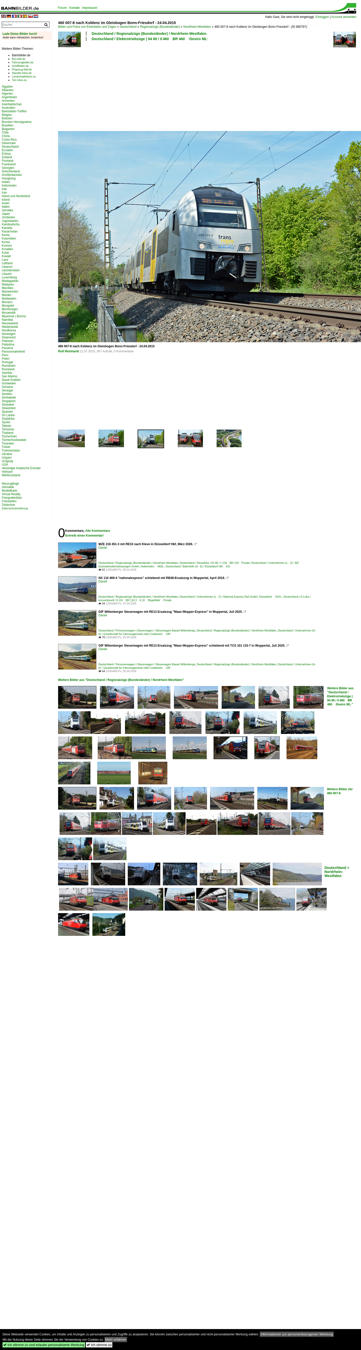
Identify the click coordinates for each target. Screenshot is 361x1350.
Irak (4, 189)
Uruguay (7, 461)
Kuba (5, 252)
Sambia (7, 373)
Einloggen (322, 17)
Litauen (7, 274)
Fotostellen (9, 501)
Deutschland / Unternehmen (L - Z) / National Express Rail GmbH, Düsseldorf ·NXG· (230, 596)
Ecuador (7, 150)
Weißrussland (11, 475)
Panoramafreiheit (13, 351)
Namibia (7, 320)
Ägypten (7, 86)
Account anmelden (343, 17)
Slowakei (8, 404)
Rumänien (9, 365)
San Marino (9, 376)
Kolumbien (9, 238)
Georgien (8, 168)
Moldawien (9, 298)
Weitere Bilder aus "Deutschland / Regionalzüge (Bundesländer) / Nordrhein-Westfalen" (121, 680)
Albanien (8, 90)
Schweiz (7, 387)
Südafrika (8, 418)
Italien (6, 206)
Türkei (6, 447)
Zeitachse (8, 505)
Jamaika (7, 210)
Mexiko (6, 295)
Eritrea (6, 153)
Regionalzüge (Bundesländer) (160, 27)
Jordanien (8, 217)
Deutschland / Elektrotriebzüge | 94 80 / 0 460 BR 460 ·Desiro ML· (150, 39)
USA (5, 464)
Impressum (89, 8)
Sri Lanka (8, 415)
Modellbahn (9, 490)
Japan (6, 214)
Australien (8, 108)
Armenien (8, 100)
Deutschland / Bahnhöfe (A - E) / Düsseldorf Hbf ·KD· (198, 566)
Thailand (7, 433)
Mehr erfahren (115, 1339)
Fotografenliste (12, 497)
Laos (5, 259)
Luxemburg (9, 277)
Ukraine (7, 454)
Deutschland (128, 27)
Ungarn (7, 457)
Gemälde (8, 487)
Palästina (8, 344)
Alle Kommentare (97, 531)
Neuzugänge (10, 483)
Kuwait (6, 256)
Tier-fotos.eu (19, 80)
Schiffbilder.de (20, 65)
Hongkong (9, 178)
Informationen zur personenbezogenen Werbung (297, 1334)
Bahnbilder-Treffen (14, 111)
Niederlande (10, 327)
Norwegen (9, 334)
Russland (8, 369)
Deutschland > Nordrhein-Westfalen (336, 872)
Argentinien (9, 97)
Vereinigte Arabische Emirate (21, 468)
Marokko (7, 288)
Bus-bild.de (18, 58)
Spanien (7, 411)
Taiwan (6, 426)
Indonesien (9, 185)
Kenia (6, 235)
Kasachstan (10, 231)
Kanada (7, 228)
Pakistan (7, 341)
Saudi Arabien (11, 380)
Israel (5, 203)
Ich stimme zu (99, 1345)
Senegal (7, 390)
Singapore (9, 401)
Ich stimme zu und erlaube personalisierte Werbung (43, 1345)
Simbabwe (9, 397)
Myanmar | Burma (14, 316)
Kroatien (7, 249)
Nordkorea (9, 330)
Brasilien (7, 125)
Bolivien (7, 118)
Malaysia (8, 284)
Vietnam (7, 471)
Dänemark (9, 143)
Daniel (102, 547)
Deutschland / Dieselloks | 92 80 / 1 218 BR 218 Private (214, 562)
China (6, 136)
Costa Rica (9, 139)
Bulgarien (8, 129)
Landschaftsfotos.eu (24, 76)
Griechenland (11, 171)
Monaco (7, 302)
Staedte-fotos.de (22, 72)
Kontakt (74, 8)
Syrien (6, 422)
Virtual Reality (11, 494)
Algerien (7, 93)
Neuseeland (10, 323)
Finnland (7, 161)
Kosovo (7, 245)
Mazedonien (10, 291)
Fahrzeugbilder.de (22, 62)
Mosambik (9, 312)
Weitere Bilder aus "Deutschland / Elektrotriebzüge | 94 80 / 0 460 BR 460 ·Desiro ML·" (340, 696)
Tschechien (9, 436)
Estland (7, 157)
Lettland (7, 263)
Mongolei (8, 305)
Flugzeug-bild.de (22, 69)
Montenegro (10, 309)
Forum (62, 8)
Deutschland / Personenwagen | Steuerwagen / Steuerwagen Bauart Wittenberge (146, 630)
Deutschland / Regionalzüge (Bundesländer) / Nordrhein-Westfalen (149, 34)
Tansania (8, 429)
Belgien (7, 115)
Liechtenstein (11, 270)
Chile (5, 132)
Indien (6, 182)
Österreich (9, 337)
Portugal (7, 362)
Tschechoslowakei (14, 440)
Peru (5, 355)
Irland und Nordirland (16, 196)
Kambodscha (10, 224)
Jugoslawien (10, 221)
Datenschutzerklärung (15, 508)
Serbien (7, 394)
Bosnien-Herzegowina (16, 122)
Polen (6, 358)
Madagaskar (10, 281)
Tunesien (8, 443)
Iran (4, 192)
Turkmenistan (11, 450)
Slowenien (9, 408)
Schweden (9, 383)
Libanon (7, 267)
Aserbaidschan (12, 104)
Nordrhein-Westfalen (197, 27)
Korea (6, 242)
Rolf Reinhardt (68, 351)
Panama (7, 348)
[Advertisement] (126, 85)
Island (6, 199)
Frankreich (9, 164)
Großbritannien (12, 175)
